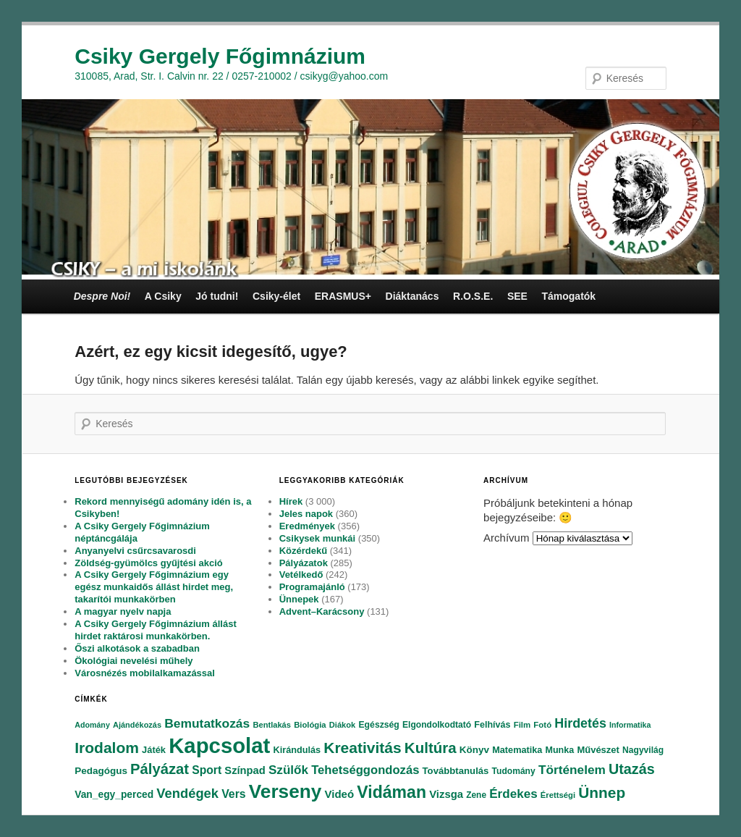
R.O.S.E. (473, 296)
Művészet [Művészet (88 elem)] (598, 749)
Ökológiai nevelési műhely (133, 660)
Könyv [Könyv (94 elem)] (474, 749)
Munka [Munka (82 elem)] (560, 750)
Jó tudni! (216, 296)
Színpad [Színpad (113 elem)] (244, 770)
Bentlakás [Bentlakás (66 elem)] (272, 724)
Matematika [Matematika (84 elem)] (517, 750)
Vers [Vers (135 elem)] (233, 794)
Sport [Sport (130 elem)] (206, 770)
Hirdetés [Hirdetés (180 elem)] (580, 723)
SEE (517, 296)
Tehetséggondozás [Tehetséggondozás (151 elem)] (365, 770)
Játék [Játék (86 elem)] (154, 749)
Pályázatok (303, 563)
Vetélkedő (301, 574)
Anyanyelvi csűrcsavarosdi (135, 550)
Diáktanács (412, 296)
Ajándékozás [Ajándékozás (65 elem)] (137, 724)
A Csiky (163, 296)
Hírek (291, 501)
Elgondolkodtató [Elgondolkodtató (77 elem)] (436, 725)
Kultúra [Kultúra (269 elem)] (431, 747)
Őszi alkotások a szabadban (137, 648)
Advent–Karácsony (322, 611)
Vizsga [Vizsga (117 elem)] (446, 794)
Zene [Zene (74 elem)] (476, 795)
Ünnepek (299, 599)
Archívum (506, 537)
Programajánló (312, 586)
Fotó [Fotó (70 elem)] (542, 724)
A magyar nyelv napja (123, 611)
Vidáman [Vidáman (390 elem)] (391, 792)
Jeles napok (306, 513)
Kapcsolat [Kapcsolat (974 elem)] (219, 745)
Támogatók (568, 296)
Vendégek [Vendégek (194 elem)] (187, 793)
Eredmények (307, 526)
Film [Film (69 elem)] (522, 724)
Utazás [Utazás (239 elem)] (632, 769)
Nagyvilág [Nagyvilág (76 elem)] (643, 750)
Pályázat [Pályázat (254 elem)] (159, 769)
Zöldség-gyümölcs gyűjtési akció (148, 563)
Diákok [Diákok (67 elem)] (342, 724)
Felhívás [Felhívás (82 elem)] (492, 725)
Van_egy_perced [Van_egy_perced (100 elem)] (114, 794)
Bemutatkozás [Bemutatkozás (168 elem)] (207, 723)
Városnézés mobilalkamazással (145, 673)
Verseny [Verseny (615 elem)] (285, 791)
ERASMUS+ (343, 296)
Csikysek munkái (317, 538)
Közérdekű (303, 550)
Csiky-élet (276, 296)
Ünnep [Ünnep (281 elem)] (601, 792)
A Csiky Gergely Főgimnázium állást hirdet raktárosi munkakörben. (155, 630)
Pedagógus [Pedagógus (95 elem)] (101, 770)
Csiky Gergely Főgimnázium (220, 56)
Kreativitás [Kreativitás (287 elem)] (362, 747)
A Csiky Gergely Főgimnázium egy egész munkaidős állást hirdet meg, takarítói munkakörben (154, 587)
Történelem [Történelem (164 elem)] (572, 769)
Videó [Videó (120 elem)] (339, 794)
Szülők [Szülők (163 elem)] (288, 770)
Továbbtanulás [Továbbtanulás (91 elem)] (456, 770)
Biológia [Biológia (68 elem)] (310, 724)
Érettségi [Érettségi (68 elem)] (558, 795)
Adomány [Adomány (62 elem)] (92, 724)
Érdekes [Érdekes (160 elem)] (513, 794)
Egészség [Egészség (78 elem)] (378, 725)
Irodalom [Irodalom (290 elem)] (107, 747)
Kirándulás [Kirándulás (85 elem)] (297, 750)
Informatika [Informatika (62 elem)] (630, 724)
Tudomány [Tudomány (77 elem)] (513, 771)
